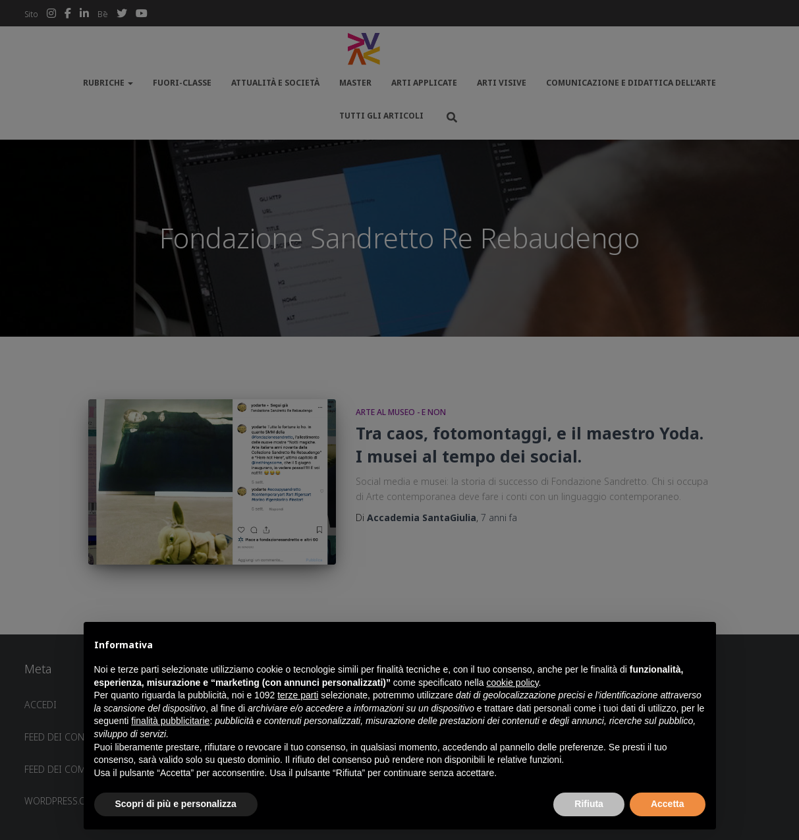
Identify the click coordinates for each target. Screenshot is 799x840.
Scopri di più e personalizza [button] (175, 803)
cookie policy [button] (512, 682)
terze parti (297, 695)
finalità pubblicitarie (170, 720)
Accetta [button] (667, 803)
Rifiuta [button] (588, 803)
